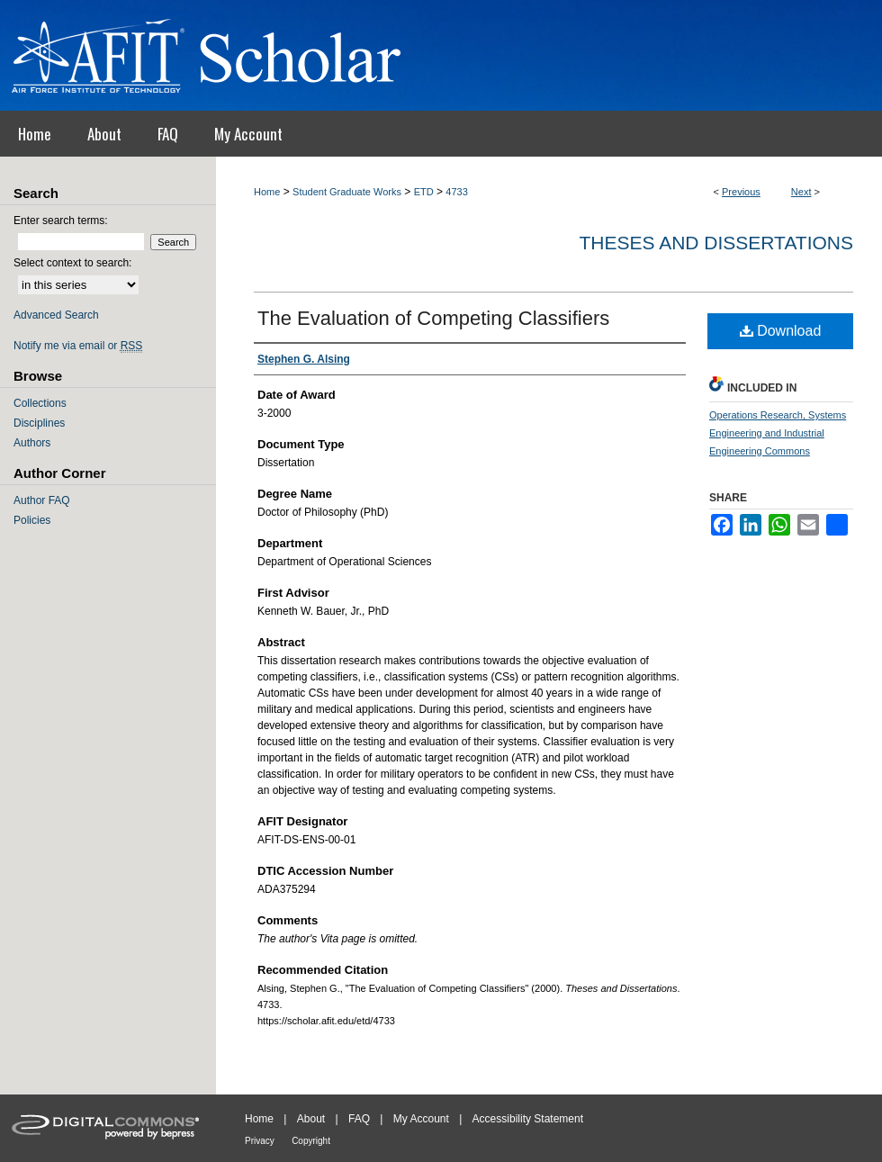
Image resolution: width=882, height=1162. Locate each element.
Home (267, 191)
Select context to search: (72, 263)
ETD (424, 191)
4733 (456, 191)
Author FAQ (42, 500)
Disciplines (39, 423)
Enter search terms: (61, 220)
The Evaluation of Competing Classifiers (433, 318)
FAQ (359, 1118)
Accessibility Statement (527, 1118)
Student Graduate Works (346, 191)
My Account (421, 1118)
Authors (32, 443)
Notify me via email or (78, 345)
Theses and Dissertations (716, 242)
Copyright (311, 1141)
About (311, 1118)
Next (801, 191)
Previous (741, 191)
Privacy (259, 1141)
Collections (40, 403)
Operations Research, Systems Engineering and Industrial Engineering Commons (777, 433)
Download (781, 330)
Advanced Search (56, 315)
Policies (32, 520)
